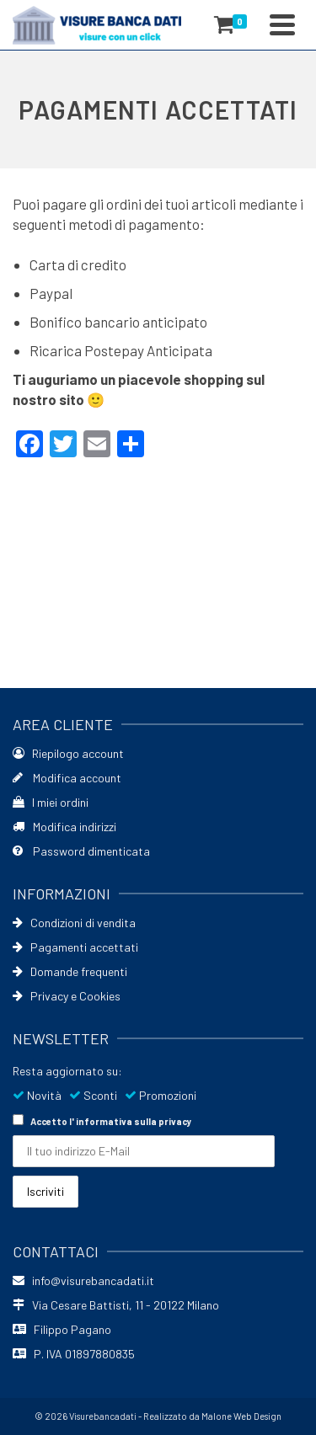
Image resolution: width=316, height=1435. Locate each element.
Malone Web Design (241, 1416)
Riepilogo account (68, 753)
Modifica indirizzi (64, 826)
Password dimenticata (81, 851)
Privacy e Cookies (67, 996)
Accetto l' (102, 1120)
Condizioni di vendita (74, 922)
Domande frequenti (70, 971)
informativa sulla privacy (134, 1121)
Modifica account (67, 778)
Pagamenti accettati (75, 947)
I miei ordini (50, 802)
